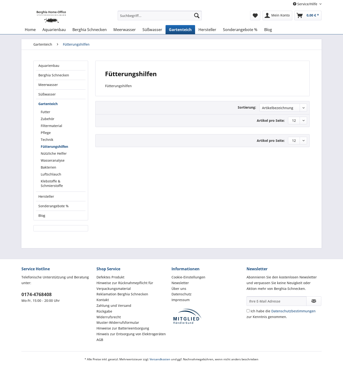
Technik (47, 139)
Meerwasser (48, 84)
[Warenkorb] (308, 15)
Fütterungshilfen (54, 146)
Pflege (46, 132)
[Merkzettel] (255, 15)
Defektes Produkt (110, 277)
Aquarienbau (48, 65)
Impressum (181, 300)
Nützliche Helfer (54, 153)
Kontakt (102, 300)
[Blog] (268, 29)
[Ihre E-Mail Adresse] (277, 301)
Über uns (179, 288)
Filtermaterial (51, 125)
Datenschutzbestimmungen (293, 311)
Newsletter (180, 283)
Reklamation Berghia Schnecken (122, 294)
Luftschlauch (51, 174)
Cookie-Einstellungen (188, 277)
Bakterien (48, 167)
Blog (41, 215)
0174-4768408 (36, 294)
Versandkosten (160, 359)
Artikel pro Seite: (271, 120)
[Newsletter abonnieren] (313, 301)
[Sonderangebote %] (240, 29)
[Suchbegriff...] (160, 15)
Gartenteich (48, 103)
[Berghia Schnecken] (89, 29)
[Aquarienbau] (54, 29)
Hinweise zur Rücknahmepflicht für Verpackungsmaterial (124, 286)
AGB (99, 339)
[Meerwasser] (124, 29)
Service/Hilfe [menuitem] (305, 4)
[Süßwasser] (152, 29)
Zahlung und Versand (113, 305)
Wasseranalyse (53, 160)
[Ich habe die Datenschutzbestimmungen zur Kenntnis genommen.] (248, 310)
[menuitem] (160, 18)
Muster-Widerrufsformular (117, 322)
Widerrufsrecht (108, 317)
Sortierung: (247, 107)
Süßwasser (47, 94)
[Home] (30, 29)
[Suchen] (197, 15)
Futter (45, 112)
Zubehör (47, 119)
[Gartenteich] (180, 29)
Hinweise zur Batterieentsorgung (122, 328)
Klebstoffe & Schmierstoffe (52, 183)
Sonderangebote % (53, 206)
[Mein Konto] (277, 15)
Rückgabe (104, 311)
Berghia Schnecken (53, 75)
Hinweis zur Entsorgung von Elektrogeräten (131, 334)
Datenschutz (182, 294)
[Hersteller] (207, 29)
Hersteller (46, 196)
